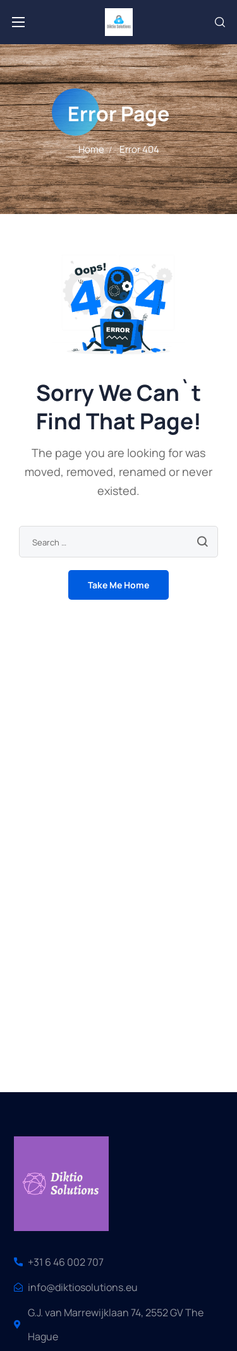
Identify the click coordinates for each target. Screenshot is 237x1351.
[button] (220, 22)
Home (91, 149)
